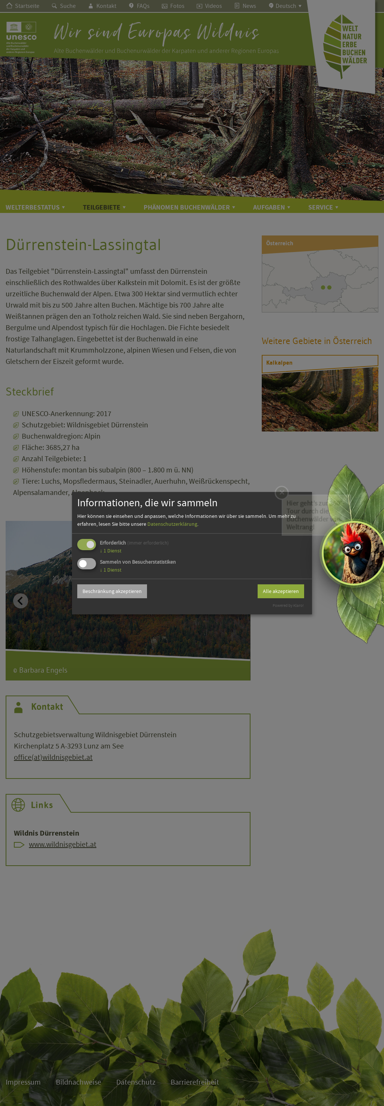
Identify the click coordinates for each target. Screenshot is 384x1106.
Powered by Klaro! (288, 605)
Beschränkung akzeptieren (112, 591)
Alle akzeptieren (281, 591)
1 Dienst (111, 550)
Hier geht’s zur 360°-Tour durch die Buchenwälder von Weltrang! (315, 506)
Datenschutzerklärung (172, 524)
